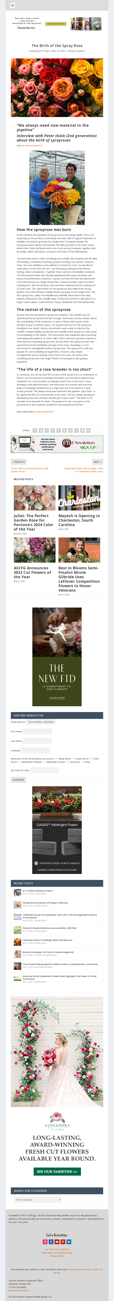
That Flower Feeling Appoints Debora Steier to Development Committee (60, 964)
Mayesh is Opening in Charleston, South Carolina (79, 520)
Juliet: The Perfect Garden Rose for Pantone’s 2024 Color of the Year (33, 522)
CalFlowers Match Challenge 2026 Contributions (47, 940)
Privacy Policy (57, 1255)
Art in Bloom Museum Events (38, 890)
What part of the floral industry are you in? (32, 758)
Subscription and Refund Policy (57, 1252)
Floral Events (41, 893)
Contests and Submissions (46, 955)
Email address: (33, 721)
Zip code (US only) (20, 770)
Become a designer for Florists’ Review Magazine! (48, 952)
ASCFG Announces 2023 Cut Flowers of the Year (32, 572)
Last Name (16, 740)
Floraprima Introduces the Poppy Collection (45, 902)
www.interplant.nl (33, 145)
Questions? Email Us (19, 1290)
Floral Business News (43, 967)
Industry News (40, 920)
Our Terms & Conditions (57, 1249)
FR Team (44, 50)
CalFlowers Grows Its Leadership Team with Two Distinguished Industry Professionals (60, 916)
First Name (16, 731)
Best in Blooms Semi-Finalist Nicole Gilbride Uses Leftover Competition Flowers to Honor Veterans (79, 579)
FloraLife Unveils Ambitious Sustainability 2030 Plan (49, 928)
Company (15, 750)
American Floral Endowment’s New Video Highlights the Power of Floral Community (59, 977)
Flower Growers (76, 50)
